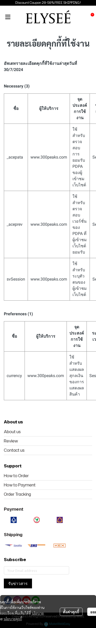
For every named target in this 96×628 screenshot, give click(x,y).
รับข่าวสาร (18, 583)
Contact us (14, 450)
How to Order (16, 475)
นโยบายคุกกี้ (13, 618)
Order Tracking (17, 494)
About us (12, 431)
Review (11, 441)
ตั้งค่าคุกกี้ (71, 611)
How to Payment (20, 485)
